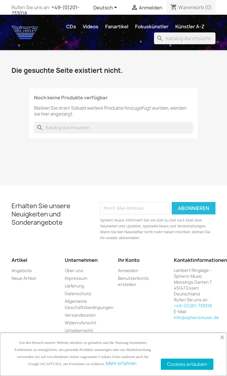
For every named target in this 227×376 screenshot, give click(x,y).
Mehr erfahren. (121, 363)
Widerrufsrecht (80, 323)
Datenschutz (78, 293)
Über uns (74, 270)
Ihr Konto (129, 260)
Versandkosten (80, 315)
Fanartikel (116, 26)
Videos (90, 26)
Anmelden (128, 270)
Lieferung (74, 286)
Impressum (76, 278)
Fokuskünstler (151, 26)
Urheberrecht (79, 330)
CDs (71, 26)
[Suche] (184, 38)
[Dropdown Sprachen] (106, 8)
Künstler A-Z (190, 26)
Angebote (22, 270)
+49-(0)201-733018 (193, 305)
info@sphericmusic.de (196, 317)
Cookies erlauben (187, 364)
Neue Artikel (24, 278)
